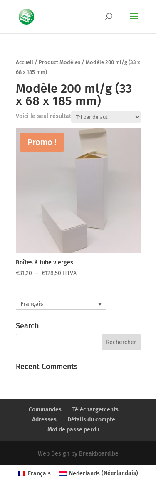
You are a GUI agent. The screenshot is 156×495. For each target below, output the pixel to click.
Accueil (24, 62)
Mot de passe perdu (73, 429)
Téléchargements (95, 409)
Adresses (44, 419)
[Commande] (106, 117)
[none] (61, 304)
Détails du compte (91, 419)
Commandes (45, 409)
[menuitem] (61, 304)
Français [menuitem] (31, 304)
